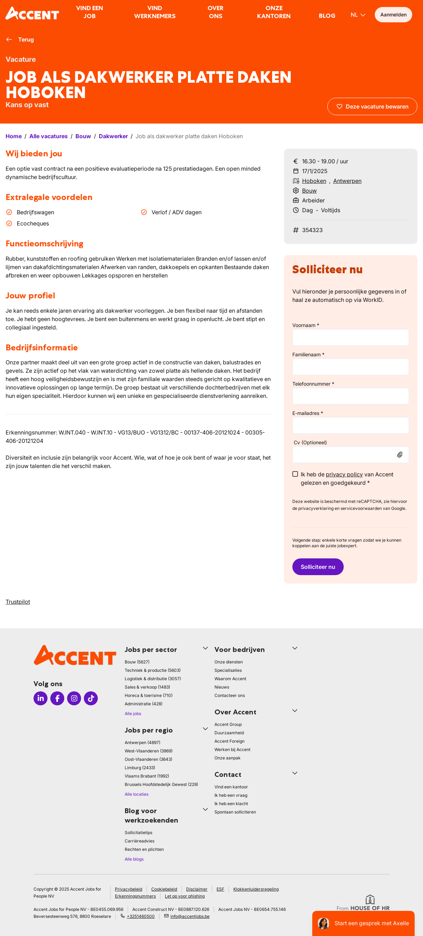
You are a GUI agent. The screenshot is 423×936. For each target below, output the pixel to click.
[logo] (32, 13)
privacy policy (344, 474)
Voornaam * (305, 325)
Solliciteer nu (318, 566)
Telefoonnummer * (313, 384)
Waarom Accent (230, 678)
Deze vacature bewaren (372, 106)
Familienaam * (308, 354)
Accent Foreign (229, 741)
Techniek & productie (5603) (153, 670)
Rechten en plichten (144, 849)
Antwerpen (347, 180)
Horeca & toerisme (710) (149, 695)
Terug (20, 39)
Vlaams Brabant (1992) (147, 776)
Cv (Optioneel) (310, 442)
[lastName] (350, 366)
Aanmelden (393, 14)
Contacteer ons (229, 695)
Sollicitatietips (138, 832)
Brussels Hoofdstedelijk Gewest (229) (161, 784)
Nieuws (221, 687)
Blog (327, 16)
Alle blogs (134, 859)
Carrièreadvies (139, 841)
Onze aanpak (227, 757)
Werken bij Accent (232, 749)
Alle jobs (133, 713)
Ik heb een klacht (231, 803)
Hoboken (314, 180)
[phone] (350, 396)
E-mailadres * (307, 413)
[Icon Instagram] (74, 698)
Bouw (309, 190)
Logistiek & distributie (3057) (153, 678)
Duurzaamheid (229, 732)
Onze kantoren (274, 12)
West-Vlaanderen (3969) (149, 750)
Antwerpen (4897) (142, 742)
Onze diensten (228, 661)
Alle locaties (136, 794)
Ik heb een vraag (230, 795)
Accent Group (228, 724)
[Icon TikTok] (91, 698)
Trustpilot (18, 601)
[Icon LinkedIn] (41, 698)
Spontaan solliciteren (235, 812)
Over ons (215, 12)
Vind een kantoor (231, 786)
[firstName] (350, 337)
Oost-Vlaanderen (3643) (148, 759)
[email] (350, 425)
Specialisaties (228, 670)
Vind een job (89, 12)
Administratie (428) (143, 703)
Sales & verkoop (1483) (147, 687)
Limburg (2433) (140, 767)
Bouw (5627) (137, 661)
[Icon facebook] (57, 698)
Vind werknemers (155, 12)
